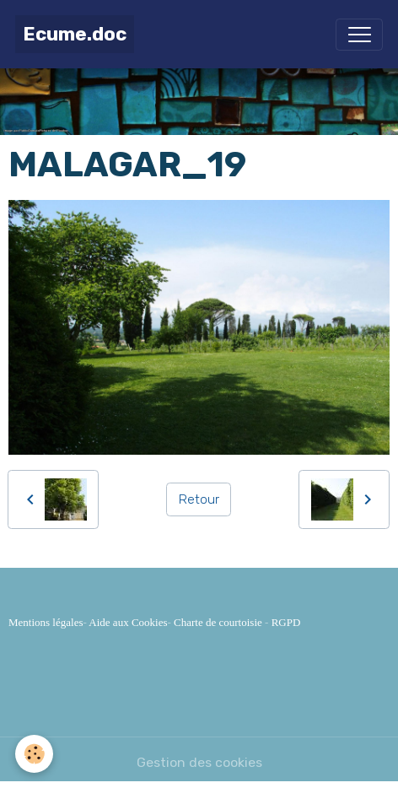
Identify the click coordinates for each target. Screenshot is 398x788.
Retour (199, 499)
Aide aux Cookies (128, 622)
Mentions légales (45, 622)
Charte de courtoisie (218, 622)
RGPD (286, 622)
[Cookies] (34, 754)
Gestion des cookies (199, 762)
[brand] (74, 34)
